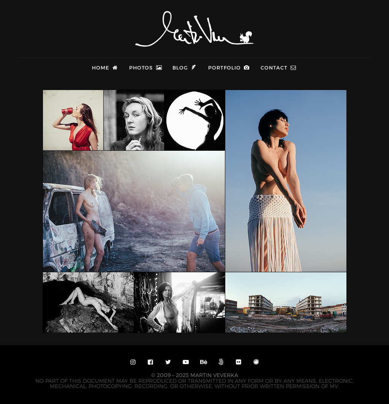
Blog (185, 67)
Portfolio (229, 67)
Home (105, 67)
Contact (279, 67)
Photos (145, 67)
